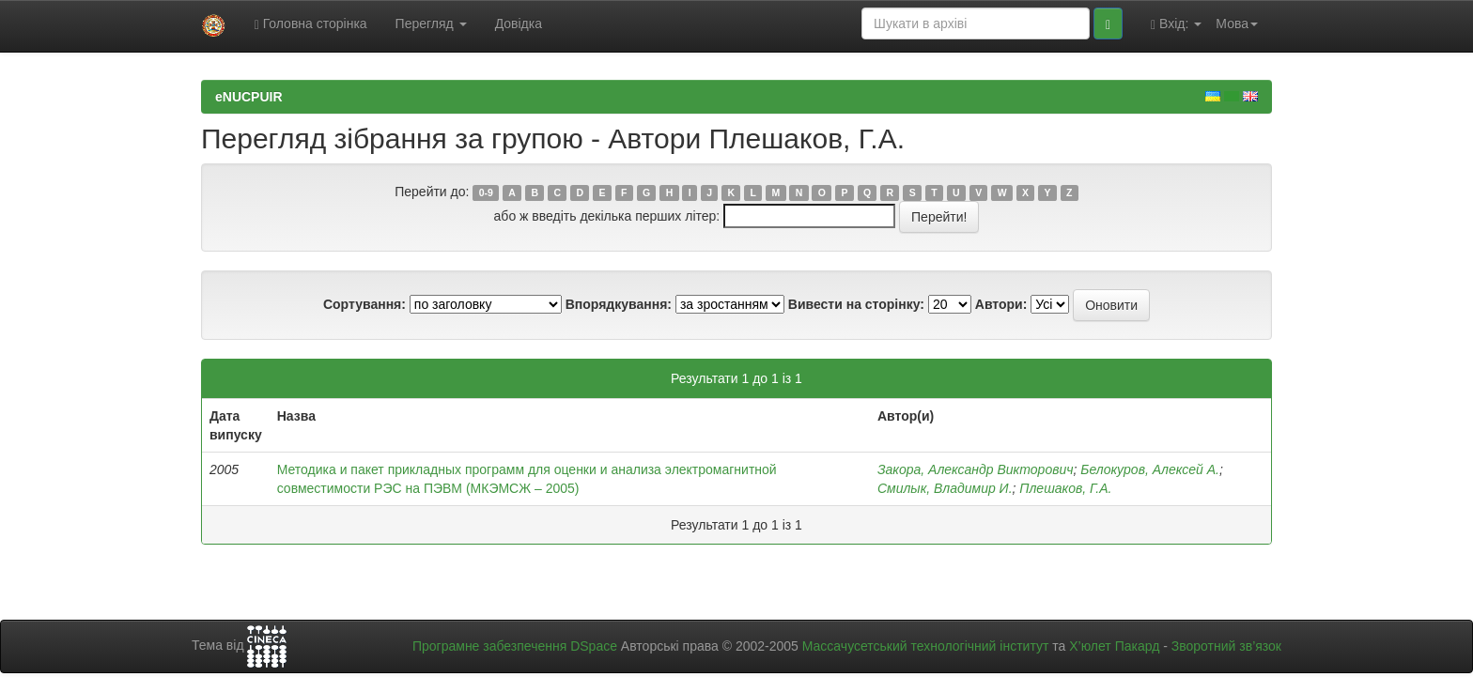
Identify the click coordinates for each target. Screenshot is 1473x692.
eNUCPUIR (249, 96)
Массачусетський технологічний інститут (925, 646)
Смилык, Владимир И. (945, 488)
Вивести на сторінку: (856, 304)
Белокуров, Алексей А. (1149, 469)
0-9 (486, 192)
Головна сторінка (311, 24)
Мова (1237, 23)
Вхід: (1176, 24)
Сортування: (364, 304)
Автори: (1001, 304)
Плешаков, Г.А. (1065, 488)
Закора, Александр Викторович (975, 469)
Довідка (518, 23)
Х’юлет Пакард (1114, 646)
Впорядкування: (619, 304)
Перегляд (431, 23)
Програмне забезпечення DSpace (514, 646)
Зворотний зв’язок (1226, 646)
